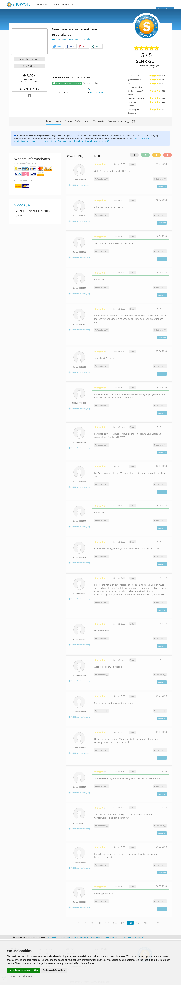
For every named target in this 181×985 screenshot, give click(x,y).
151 (138, 922)
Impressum (11, 976)
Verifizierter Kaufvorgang (79, 185)
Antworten (162, 186)
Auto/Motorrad (60, 39)
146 (99, 922)
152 (146, 922)
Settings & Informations (54, 970)
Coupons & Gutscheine (77, 121)
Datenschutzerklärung (26, 976)
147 (107, 922)
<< (79, 922)
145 (91, 922)
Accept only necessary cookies (23, 970)
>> (158, 922)
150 (130, 922)
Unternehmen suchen (63, 4)
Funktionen (42, 4)
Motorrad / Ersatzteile (79, 39)
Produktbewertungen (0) (121, 121)
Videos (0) (98, 121)
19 (134, 155)
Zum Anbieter (29, 66)
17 (145, 155)
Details (132, 164)
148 (115, 922)
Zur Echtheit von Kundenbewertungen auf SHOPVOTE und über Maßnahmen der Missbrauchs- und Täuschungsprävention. (82, 140)
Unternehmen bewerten (29, 59)
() (160, 179)
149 (122, 922)
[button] (58, 46)
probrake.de (94, 89)
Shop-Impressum (96, 92)
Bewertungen (53, 121)
